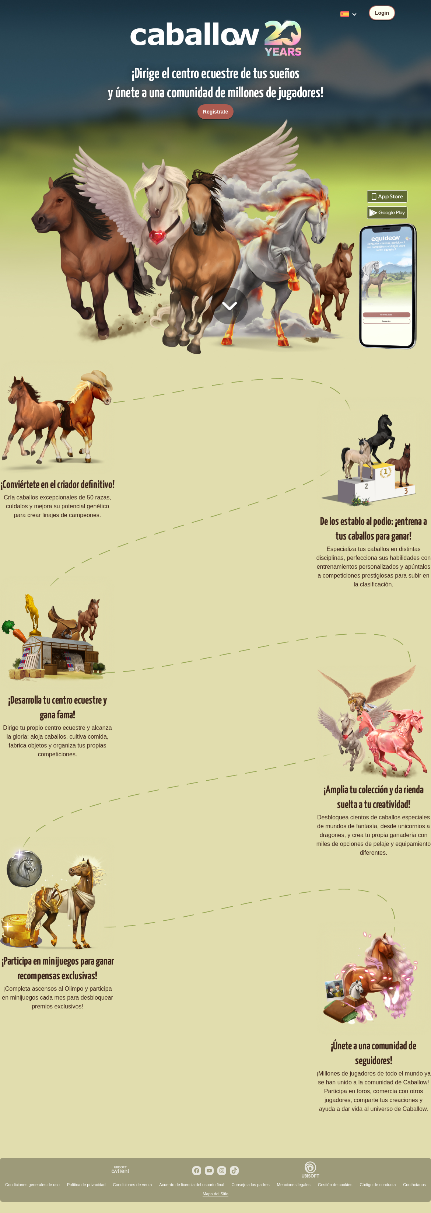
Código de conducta (378, 1184)
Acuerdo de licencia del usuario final (191, 1184)
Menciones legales (294, 1184)
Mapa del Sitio (215, 1194)
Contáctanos (414, 1184)
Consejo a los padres (250, 1184)
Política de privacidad (86, 1184)
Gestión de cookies (335, 1184)
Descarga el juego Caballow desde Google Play (387, 212)
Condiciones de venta (132, 1184)
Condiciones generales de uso (32, 1184)
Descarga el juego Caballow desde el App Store (387, 196)
